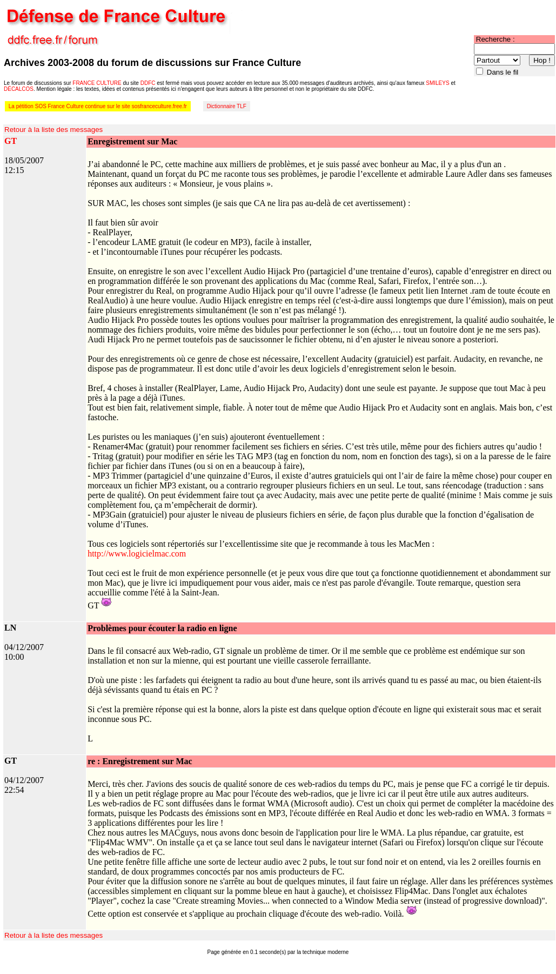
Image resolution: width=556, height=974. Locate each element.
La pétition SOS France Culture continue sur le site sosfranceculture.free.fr (98, 106)
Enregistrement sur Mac (132, 141)
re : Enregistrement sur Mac (140, 761)
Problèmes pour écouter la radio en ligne (162, 628)
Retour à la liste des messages (53, 129)
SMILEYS (437, 83)
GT (10, 140)
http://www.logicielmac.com (137, 553)
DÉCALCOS (19, 89)
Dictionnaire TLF (226, 106)
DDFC (148, 83)
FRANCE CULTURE (96, 83)
